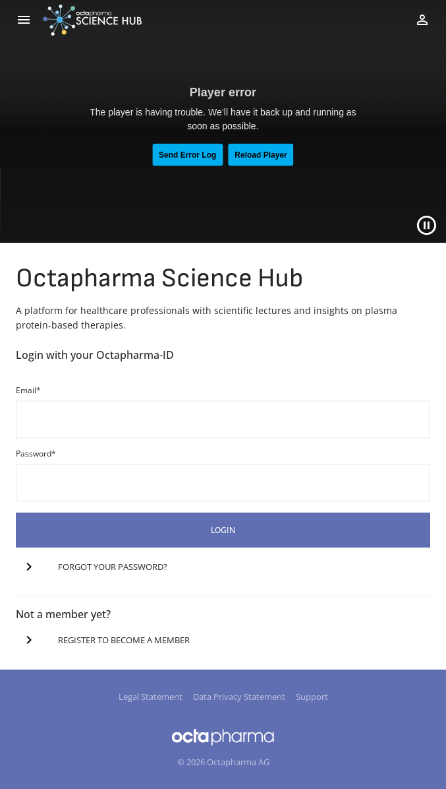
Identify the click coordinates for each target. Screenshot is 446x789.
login (223, 530)
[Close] (426, 225)
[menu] (24, 20)
